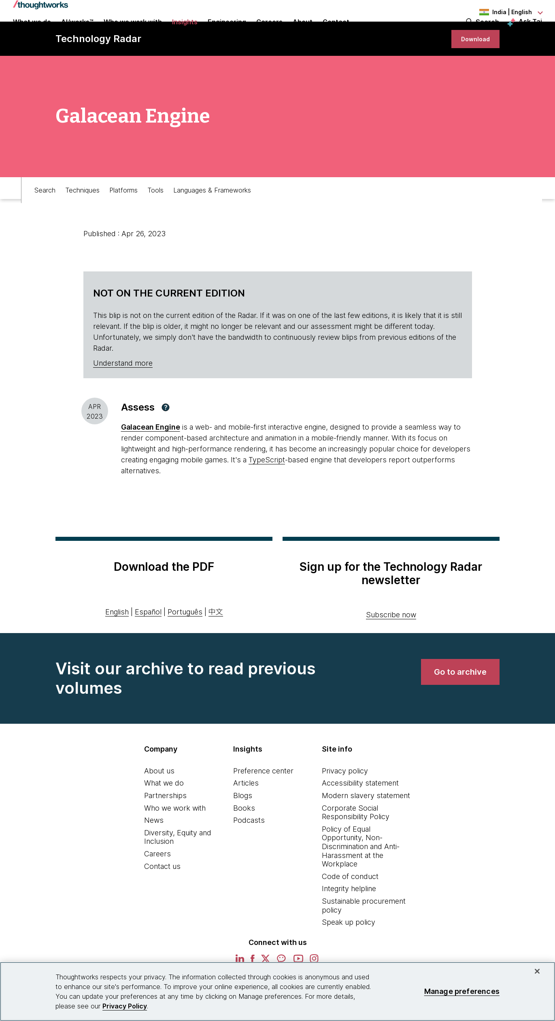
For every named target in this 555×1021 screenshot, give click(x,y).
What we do (164, 813)
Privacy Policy (124, 1006)
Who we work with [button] (133, 33)
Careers (157, 884)
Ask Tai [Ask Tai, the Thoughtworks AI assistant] (530, 33)
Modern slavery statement (366, 826)
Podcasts (249, 851)
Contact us (162, 897)
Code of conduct (350, 907)
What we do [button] (32, 33)
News (154, 851)
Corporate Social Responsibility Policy (355, 843)
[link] (472, 65)
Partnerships (165, 826)
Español (148, 642)
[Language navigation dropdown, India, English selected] (497, 12)
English (117, 642)
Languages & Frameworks (212, 217)
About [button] (303, 33)
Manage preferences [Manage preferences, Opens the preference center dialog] (462, 991)
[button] (166, 438)
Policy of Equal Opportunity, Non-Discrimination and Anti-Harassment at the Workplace (361, 877)
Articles (246, 813)
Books (244, 839)
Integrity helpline (349, 919)
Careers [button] (269, 33)
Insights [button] (185, 33)
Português (185, 642)
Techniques (82, 217)
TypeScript (267, 490)
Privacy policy (345, 801)
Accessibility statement (360, 813)
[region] (277, 991)
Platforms (123, 217)
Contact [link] (336, 33)
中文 (215, 642)
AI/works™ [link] (77, 33)
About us (159, 801)
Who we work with (175, 839)
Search (487, 33)
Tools (155, 217)
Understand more (123, 394)
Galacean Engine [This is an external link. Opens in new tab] (150, 457)
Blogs (242, 826)
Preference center (263, 801)
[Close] (537, 971)
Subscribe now (391, 645)
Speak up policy (348, 953)
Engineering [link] (227, 33)
